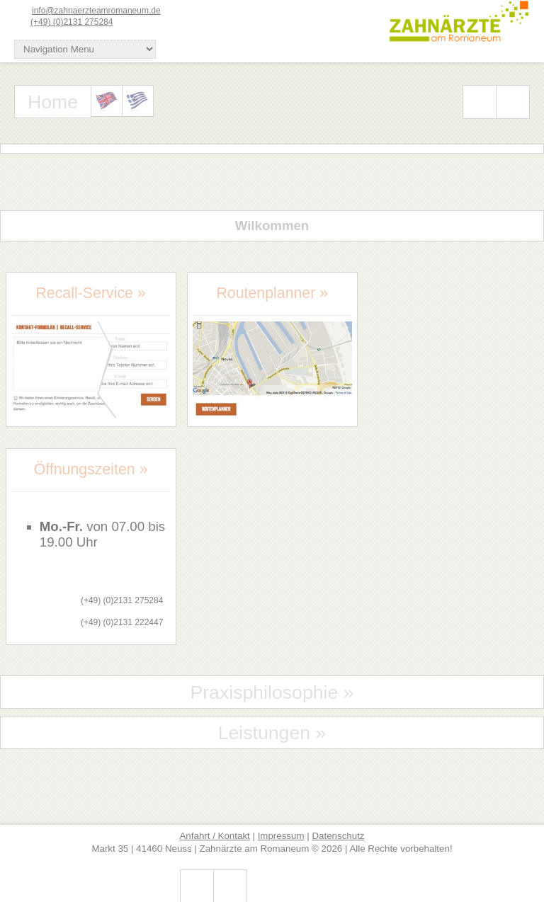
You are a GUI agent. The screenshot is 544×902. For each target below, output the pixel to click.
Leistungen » (272, 732)
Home (53, 102)
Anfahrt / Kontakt (214, 835)
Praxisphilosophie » (271, 692)
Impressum (281, 835)
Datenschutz (338, 835)
